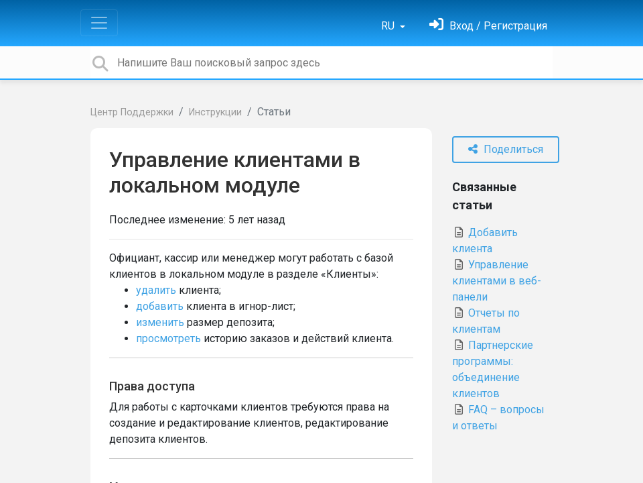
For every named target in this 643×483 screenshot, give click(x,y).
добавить (160, 306)
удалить (156, 290)
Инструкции (215, 112)
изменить (160, 322)
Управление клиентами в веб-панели (496, 280)
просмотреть (168, 338)
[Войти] (488, 26)
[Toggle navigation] (99, 22)
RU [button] (389, 25)
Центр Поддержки (131, 112)
